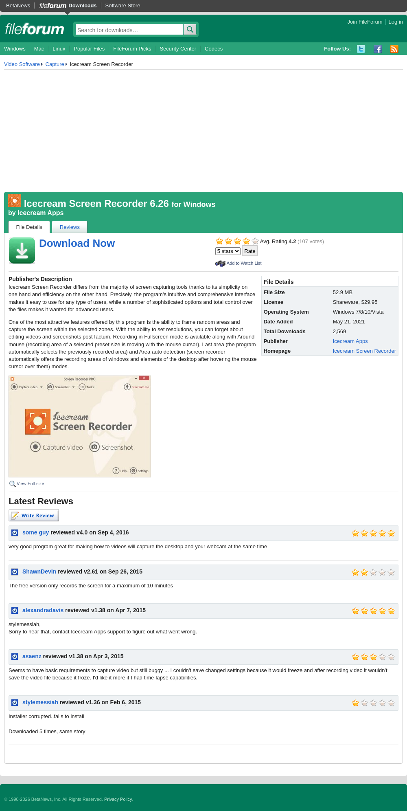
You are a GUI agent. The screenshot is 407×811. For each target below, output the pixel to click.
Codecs (214, 49)
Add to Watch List (244, 263)
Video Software (22, 64)
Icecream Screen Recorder (364, 351)
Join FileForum (365, 22)
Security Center (178, 49)
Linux (59, 49)
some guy (35, 532)
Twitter (361, 49)
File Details (29, 227)
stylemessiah (40, 702)
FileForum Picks (132, 49)
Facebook (378, 49)
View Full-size (30, 483)
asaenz (32, 656)
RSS (394, 49)
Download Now (77, 243)
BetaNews (18, 5)
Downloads (82, 5)
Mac (39, 49)
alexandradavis (42, 610)
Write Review (34, 515)
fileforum (35, 28)
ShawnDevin (39, 571)
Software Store (122, 5)
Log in (396, 22)
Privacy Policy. (118, 799)
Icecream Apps (40, 212)
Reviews (70, 227)
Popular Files (89, 49)
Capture (55, 64)
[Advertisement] (203, 131)
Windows (15, 49)
